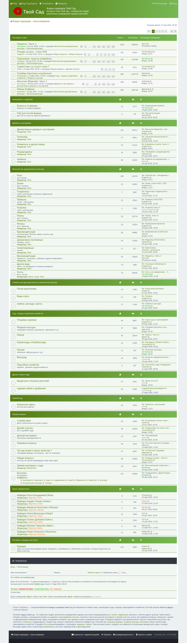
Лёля (144, 161)
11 (108, 84)
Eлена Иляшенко (149, 210)
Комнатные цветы (26, 404)
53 (94, 92)
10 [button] (172, 31)
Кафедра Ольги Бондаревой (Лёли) (35, 495)
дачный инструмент (106, 617)
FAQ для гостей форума (29, 113)
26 (99, 61)
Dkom (31, 277)
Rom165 (145, 115)
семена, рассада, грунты (29, 304)
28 (108, 61)
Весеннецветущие (35, 48)
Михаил (40, 510)
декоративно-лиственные (30, 240)
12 (113, 84)
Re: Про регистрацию (151, 113)
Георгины (22, 207)
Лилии (20, 183)
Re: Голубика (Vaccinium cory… (155, 327)
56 (108, 92)
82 (108, 47)
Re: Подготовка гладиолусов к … (156, 191)
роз (108, 615)
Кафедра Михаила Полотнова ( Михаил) (37, 507)
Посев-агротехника (26, 289)
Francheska (22, 76)
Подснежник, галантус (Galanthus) (34, 59)
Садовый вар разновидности (154, 388)
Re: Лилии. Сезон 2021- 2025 (154, 183)
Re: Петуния (147, 296)
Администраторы (25, 589)
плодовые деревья (115, 622)
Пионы (20, 216)
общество (91, 480)
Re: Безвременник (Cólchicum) (155, 232)
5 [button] (165, 31)
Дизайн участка (72, 69)
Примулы (21, 199)
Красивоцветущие (26, 232)
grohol (144, 438)
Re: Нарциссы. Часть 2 (151, 256)
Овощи (20, 335)
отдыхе (89, 624)
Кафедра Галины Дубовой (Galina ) (35, 519)
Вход (13, 567)
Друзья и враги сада (21, 375)
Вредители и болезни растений (33, 381)
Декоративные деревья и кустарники (32, 86)
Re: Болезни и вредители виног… (156, 357)
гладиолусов (123, 615)
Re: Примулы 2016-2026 (152, 199)
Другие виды (23, 264)
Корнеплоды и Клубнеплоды (31, 342)
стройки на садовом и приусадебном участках (59, 617)
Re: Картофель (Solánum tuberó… (156, 342)
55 (104, 92)
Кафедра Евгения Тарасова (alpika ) (35, 525)
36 (94, 76)
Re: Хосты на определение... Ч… (156, 272)
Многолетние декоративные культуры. (28, 169)
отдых (47, 480)
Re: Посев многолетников (153, 289)
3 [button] (159, 31)
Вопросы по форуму (27, 106)
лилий (114, 615)
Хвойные (21, 159)
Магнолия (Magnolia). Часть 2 (32, 81)
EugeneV (21, 54)
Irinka (144, 193)
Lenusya (20, 61)
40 (113, 76)
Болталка (22, 473)
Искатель (41, 534)
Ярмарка (21, 546)
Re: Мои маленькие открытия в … (156, 465)
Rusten (145, 359)
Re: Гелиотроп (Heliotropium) (154, 264)
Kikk (143, 383)
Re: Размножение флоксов (153, 224)
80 (99, 47)
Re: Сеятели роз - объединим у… (156, 175)
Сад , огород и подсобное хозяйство (27, 313)
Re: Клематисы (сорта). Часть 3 (155, 144)
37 (99, 76)
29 (113, 61)
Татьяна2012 (147, 52)
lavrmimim (97, 597)
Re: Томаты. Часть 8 (150, 335)
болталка (48, 624)
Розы (19, 175)
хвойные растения (158, 619)
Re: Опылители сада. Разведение (156, 365)
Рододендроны (24, 152)
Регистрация (22, 567)
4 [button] (162, 31)
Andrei (40, 504)
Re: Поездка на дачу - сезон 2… (155, 458)
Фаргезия (32, 498)
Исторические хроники (31, 483)
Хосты (20, 272)
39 (108, 76)
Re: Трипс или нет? (150, 381)
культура (102, 480)
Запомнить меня (111, 572)
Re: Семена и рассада (151, 304)
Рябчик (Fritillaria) (25, 89)
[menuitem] (13, 4)
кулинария (26, 480)
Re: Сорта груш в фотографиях (155, 320)
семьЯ (69, 480)
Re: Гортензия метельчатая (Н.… (156, 137)
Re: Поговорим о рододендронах (156, 152)
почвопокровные (25, 248)
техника (47, 483)
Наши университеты (21, 489)
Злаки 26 (145, 546)
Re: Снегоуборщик (149, 435)
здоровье (37, 480)
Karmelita (21, 92)
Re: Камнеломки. (149, 248)
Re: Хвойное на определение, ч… (156, 159)
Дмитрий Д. (147, 89)
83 (113, 47)
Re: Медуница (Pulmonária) (153, 240)
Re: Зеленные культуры (152, 350)
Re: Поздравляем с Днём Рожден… (157, 473)
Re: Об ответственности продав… (156, 443)
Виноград (22, 357)
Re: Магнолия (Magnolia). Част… (155, 129)
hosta (36, 277)
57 (113, 92)
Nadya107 (146, 532)
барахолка (79, 480)
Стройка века (24, 420)
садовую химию (78, 619)
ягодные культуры (131, 622)
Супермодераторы (41, 589)
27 (104, 61)
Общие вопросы (60, 54)
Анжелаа (145, 81)
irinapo (144, 291)
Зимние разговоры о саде (30, 465)
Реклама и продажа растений (24, 540)
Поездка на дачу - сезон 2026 (32, 52)
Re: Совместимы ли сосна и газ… (156, 428)
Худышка (146, 548)
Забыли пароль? (94, 572)
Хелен (144, 423)
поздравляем (58, 480)
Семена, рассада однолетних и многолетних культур (34, 282)
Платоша (146, 495)
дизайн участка (123, 617)
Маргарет (146, 453)
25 (94, 61)
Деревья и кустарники (63, 84)
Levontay (145, 390)
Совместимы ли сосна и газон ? (33, 66)
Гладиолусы (23, 191)
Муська (145, 525)
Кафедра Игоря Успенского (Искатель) (36, 532)
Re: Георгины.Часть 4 (151, 207)
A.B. (143, 513)
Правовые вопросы (27, 443)
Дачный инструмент (27, 435)
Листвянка (21, 46)
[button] (149, 31)
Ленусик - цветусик (150, 250)
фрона (144, 337)
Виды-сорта (23, 296)
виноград (144, 622)
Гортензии (22, 137)
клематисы (27, 622)
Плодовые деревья (27, 320)
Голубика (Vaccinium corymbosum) (34, 73)
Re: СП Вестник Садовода (153, 450)
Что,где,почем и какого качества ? (34, 450)
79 (94, 47)
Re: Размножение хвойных (153, 106)
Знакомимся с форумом (22, 99)
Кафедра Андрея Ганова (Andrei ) (34, 501)
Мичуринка (31, 468)
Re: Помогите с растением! (153, 404)
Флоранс (145, 475)
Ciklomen (145, 154)
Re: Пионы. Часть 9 (150, 216)
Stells (19, 69)
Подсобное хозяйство (28, 365)
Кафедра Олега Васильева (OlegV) (35, 513)
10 (113, 55)
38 (104, 76)
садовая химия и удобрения (31, 388)
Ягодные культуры (35, 78)
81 (104, 47)
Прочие (21, 350)
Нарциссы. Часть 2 (26, 44)
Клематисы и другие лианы (31, 144)
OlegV (144, 501)
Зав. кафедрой (56, 589)
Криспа (145, 73)
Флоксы (21, 224)
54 (99, 92)
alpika (39, 528)
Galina (40, 522)
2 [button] (156, 31)
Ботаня (145, 467)
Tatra (29, 132)
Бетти (144, 44)
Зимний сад (17, 398)
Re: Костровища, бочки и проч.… (156, 420)
